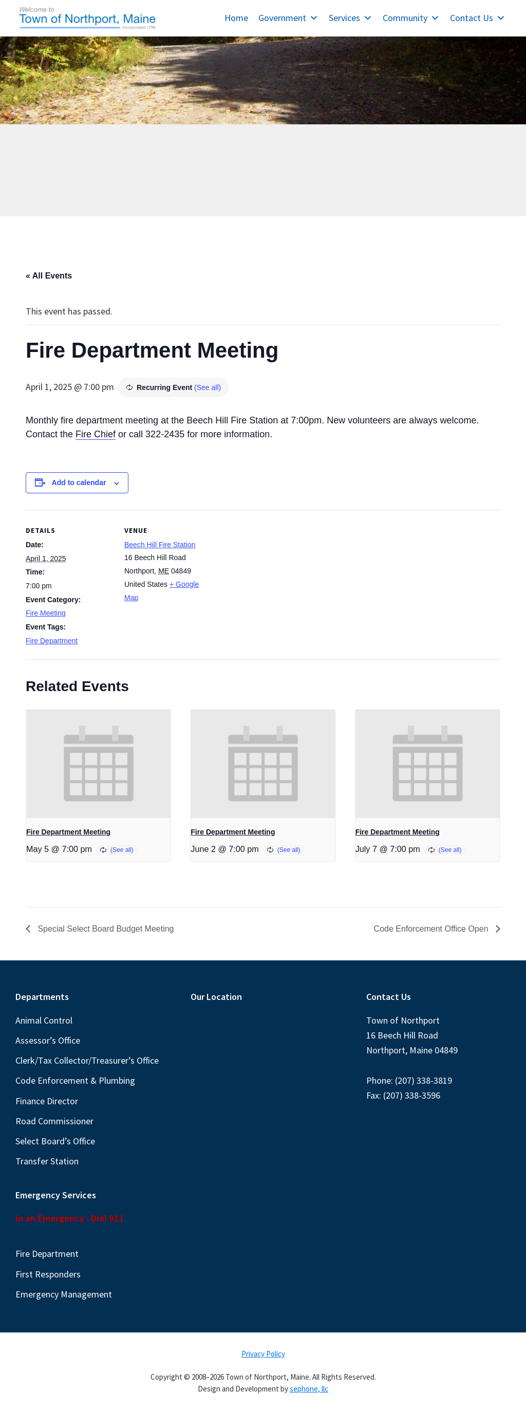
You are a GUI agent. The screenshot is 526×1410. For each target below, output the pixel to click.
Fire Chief (96, 434)
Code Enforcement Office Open (432, 928)
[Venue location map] (277, 581)
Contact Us (477, 18)
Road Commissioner (54, 1121)
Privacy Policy (263, 1354)
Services (350, 18)
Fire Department (52, 641)
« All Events (49, 275)
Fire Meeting (46, 613)
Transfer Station (47, 1161)
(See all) (207, 387)
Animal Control (43, 1020)
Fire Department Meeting (68, 832)
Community (411, 18)
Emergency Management (63, 1294)
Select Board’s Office (55, 1141)
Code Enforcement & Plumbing (75, 1080)
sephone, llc (309, 1389)
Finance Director (46, 1101)
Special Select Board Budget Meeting (104, 928)
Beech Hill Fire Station (160, 545)
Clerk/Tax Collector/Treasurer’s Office (87, 1060)
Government (288, 18)
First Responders (48, 1274)
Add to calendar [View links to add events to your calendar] (79, 482)
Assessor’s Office (47, 1040)
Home (236, 18)
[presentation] (98, 764)
